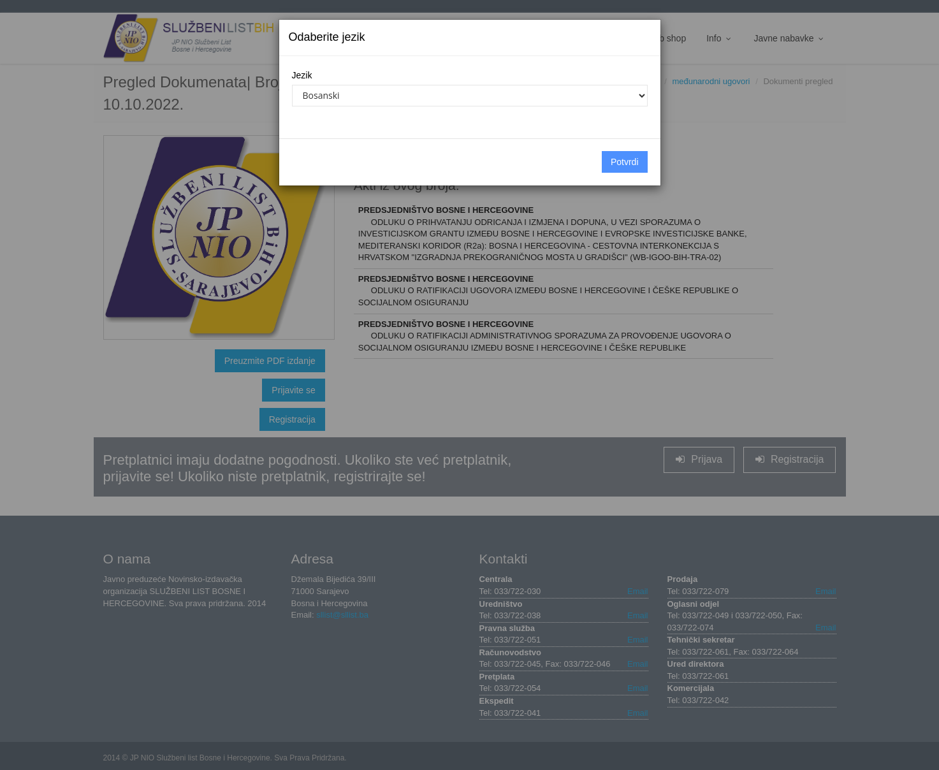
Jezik (302, 75)
